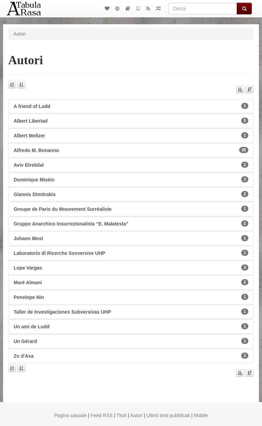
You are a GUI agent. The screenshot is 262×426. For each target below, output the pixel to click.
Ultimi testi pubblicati (168, 415)
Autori (136, 415)
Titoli (121, 415)
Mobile (201, 415)
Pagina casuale (70, 415)
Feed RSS (102, 415)
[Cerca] (203, 8)
